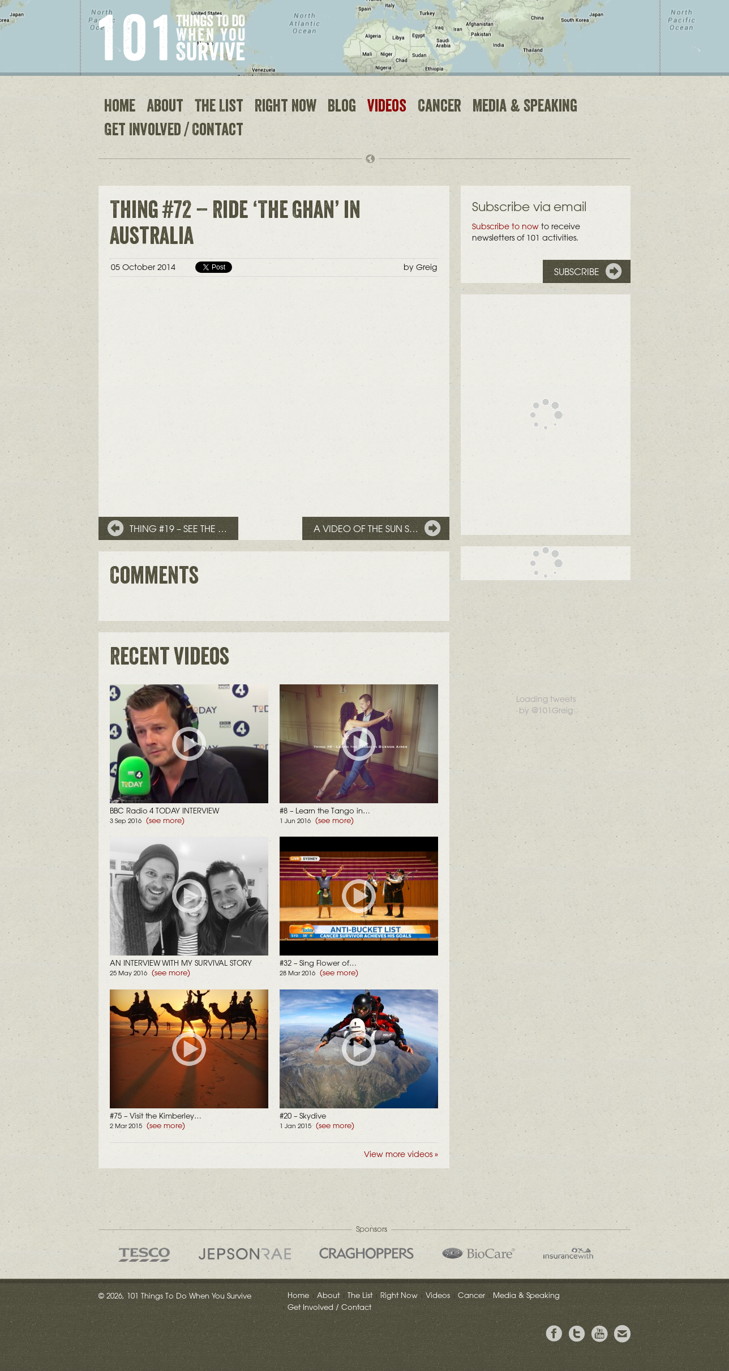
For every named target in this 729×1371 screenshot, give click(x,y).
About (165, 107)
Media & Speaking (525, 107)
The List (219, 107)
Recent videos (169, 659)
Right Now (285, 107)
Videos (386, 107)
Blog (342, 107)
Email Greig (622, 1334)
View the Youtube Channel (599, 1334)
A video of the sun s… (366, 528)
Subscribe (576, 271)
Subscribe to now (505, 226)
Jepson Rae (245, 1253)
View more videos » (401, 1154)
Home (119, 107)
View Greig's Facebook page (554, 1334)
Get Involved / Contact (173, 131)
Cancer (439, 107)
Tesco (144, 1255)
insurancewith (568, 1253)
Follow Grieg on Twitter (576, 1334)
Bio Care (478, 1253)
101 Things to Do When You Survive (171, 37)
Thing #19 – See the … (178, 528)
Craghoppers (366, 1253)
